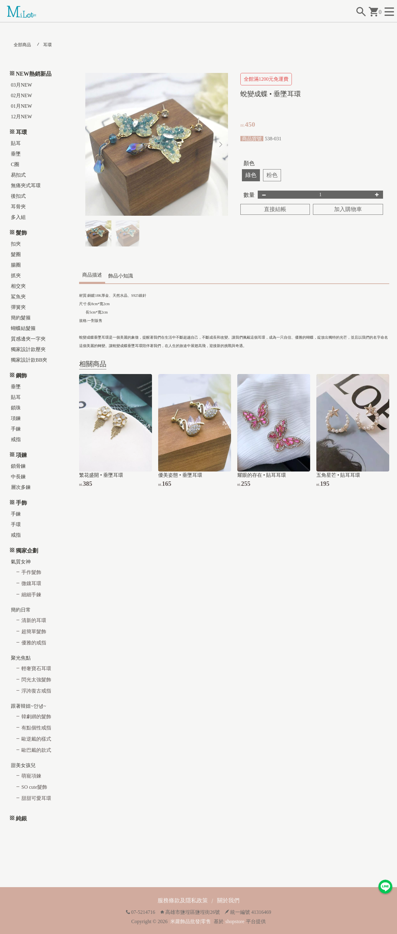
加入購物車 (348, 209)
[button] (220, 144)
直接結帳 (275, 209)
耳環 (47, 45)
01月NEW (21, 106)
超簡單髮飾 (33, 631)
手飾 (21, 503)
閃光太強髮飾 (36, 679)
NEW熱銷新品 (33, 74)
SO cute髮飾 (34, 787)
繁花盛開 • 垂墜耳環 (101, 475)
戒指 (16, 439)
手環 (16, 524)
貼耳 (16, 143)
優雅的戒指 (33, 642)
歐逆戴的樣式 (36, 739)
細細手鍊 (31, 594)
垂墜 (16, 153)
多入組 (18, 217)
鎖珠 (16, 407)
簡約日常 (21, 609)
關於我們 (228, 900)
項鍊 (16, 418)
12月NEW (21, 116)
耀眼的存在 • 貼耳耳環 (261, 475)
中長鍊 (18, 476)
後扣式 (18, 196)
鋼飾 (21, 375)
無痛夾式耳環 (26, 185)
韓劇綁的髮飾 (36, 716)
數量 (249, 195)
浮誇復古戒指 (36, 690)
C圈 (15, 164)
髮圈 (16, 254)
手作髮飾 (31, 572)
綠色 (250, 175)
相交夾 (18, 286)
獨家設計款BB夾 (29, 360)
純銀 (21, 818)
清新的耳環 (33, 620)
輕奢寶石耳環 (36, 668)
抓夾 (16, 275)
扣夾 (16, 243)
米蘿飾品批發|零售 (190, 921)
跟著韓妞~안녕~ (28, 706)
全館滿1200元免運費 (266, 79)
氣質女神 (21, 561)
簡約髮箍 (21, 317)
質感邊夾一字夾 (28, 338)
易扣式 (18, 175)
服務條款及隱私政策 (183, 900)
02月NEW (21, 95)
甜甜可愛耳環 (36, 798)
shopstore (234, 921)
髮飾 (21, 233)
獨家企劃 (27, 551)
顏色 (249, 163)
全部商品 (22, 45)
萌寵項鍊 (31, 775)
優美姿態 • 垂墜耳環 (180, 475)
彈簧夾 (18, 307)
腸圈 (16, 265)
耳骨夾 (18, 206)
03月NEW (21, 85)
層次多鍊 (21, 487)
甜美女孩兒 (23, 765)
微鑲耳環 (31, 583)
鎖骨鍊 (18, 466)
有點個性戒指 (36, 727)
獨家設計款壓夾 (28, 349)
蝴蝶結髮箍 (23, 328)
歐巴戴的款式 (36, 750)
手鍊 (16, 428)
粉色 (272, 175)
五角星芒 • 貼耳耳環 (338, 475)
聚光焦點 (21, 658)
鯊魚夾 (18, 296)
